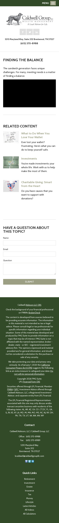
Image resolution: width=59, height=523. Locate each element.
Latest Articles (29, 506)
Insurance (29, 490)
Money (29, 498)
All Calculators (29, 513)
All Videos (29, 510)
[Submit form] (29, 282)
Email (5, 249)
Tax (29, 494)
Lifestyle (30, 502)
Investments (29, 158)
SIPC (16, 389)
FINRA (10, 389)
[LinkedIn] (32, 461)
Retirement (29, 479)
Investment (29, 483)
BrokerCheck (34, 312)
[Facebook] (26, 461)
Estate (30, 486)
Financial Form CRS (31, 381)
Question (7, 260)
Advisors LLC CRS (33, 305)
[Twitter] (29, 461)
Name (6, 238)
